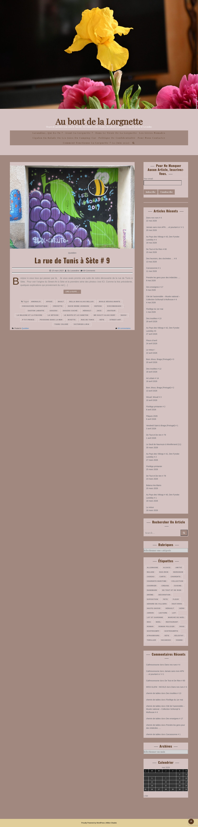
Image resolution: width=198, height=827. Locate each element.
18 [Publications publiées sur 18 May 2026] (145, 785)
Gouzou (53, 310)
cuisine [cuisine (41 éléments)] (178, 585)
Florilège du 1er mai (154, 309)
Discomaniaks (114, 306)
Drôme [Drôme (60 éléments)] (150, 595)
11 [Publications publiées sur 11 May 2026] (145, 782)
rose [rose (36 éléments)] (182, 626)
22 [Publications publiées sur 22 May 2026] (173, 785)
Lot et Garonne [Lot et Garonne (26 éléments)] (155, 617)
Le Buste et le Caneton (76, 315)
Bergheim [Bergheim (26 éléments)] (178, 572)
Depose (98, 306)
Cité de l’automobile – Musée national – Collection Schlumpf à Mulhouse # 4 (165, 709)
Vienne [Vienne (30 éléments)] (179, 640)
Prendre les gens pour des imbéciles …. (163, 277)
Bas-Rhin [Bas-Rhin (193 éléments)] (164, 572)
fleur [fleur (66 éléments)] (176, 599)
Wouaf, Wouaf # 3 (154, 397)
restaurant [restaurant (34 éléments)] (172, 622)
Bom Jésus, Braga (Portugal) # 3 (160, 359)
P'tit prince (28, 320)
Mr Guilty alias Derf (104, 315)
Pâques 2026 (152, 416)
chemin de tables (153, 693)
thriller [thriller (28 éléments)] (151, 640)
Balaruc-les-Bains (153, 485)
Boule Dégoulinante (109, 301)
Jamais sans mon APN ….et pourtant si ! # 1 (165, 227)
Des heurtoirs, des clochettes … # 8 (161, 258)
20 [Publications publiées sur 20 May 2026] (159, 785)
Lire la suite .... (72, 292)
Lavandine (74, 271)
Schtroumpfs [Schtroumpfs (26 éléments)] (171, 631)
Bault (61, 301)
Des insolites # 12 (153, 369)
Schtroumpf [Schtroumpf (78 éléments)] (153, 631)
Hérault (87, 310)
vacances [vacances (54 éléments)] (166, 640)
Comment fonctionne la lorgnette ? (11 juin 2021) (96, 142)
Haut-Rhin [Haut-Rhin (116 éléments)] (177, 604)
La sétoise (53, 315)
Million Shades (111, 823)
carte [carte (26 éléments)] (163, 576)
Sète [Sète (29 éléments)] (167, 635)
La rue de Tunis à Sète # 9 (72, 260)
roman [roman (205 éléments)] (150, 626)
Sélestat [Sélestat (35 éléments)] (179, 635)
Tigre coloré (61, 324)
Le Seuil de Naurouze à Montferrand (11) (163, 444)
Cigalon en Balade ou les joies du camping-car (64, 137)
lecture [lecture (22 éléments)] (163, 613)
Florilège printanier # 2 (155, 406)
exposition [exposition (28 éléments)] (152, 599)
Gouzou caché (70, 310)
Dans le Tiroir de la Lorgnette (116, 133)
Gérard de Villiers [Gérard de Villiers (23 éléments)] (157, 604)
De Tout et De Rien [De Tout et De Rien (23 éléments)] (171, 590)
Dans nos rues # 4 (154, 218)
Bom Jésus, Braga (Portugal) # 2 (160, 387)
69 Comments (89, 271)
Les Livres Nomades (152, 133)
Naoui (124, 315)
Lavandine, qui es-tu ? (48, 133)
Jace (99, 310)
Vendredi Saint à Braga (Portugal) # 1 (162, 425)
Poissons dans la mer (51, 320)
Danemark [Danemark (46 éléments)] (152, 590)
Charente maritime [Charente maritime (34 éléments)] (157, 581)
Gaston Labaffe (36, 310)
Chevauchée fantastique (35, 306)
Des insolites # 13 (153, 318)
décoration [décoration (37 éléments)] (164, 595)
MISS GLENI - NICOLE (156, 687)
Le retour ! (150, 350)
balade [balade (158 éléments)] (150, 572)
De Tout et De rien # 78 (156, 476)
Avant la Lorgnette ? (79, 133)
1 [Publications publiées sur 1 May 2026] (172, 774)
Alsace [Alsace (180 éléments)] (166, 567)
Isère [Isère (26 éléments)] (182, 608)
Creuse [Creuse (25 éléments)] (165, 585)
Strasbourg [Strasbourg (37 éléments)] (153, 635)
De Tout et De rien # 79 (156, 435)
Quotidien (72, 253)
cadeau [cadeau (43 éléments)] (151, 576)
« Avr (146, 796)
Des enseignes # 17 (154, 287)
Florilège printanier (154, 466)
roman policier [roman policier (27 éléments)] (167, 626)
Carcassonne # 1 (153, 268)
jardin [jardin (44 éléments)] (150, 613)
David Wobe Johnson (78, 306)
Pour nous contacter (151, 137)
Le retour (150, 507)
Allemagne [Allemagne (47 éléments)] (152, 567)
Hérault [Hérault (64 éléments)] (170, 608)
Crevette (58, 306)
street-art (115, 320)
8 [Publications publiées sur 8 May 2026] (172, 778)
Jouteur (111, 310)
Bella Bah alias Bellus (81, 301)
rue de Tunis (87, 320)
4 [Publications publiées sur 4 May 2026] (145, 778)
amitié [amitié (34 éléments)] (179, 567)
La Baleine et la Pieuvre (29, 315)
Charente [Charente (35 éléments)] (176, 576)
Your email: (148, 179)
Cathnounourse (152, 665)
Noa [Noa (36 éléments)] (149, 622)
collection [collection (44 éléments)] (177, 581)
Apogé (49, 301)
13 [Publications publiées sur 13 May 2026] (159, 782)
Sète (102, 320)
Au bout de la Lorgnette (99, 121)
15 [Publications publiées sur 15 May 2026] (173, 782)
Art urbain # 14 (152, 378)
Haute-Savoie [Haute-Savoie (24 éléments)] (154, 608)
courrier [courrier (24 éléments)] (151, 585)
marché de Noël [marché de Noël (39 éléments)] (176, 617)
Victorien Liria (81, 324)
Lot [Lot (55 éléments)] (174, 613)
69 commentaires (124, 328)
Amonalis (36, 301)
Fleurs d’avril (151, 340)
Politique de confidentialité (117, 137)
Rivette (72, 320)
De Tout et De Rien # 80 (156, 249)
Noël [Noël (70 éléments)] (158, 622)
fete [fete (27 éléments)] (165, 599)
